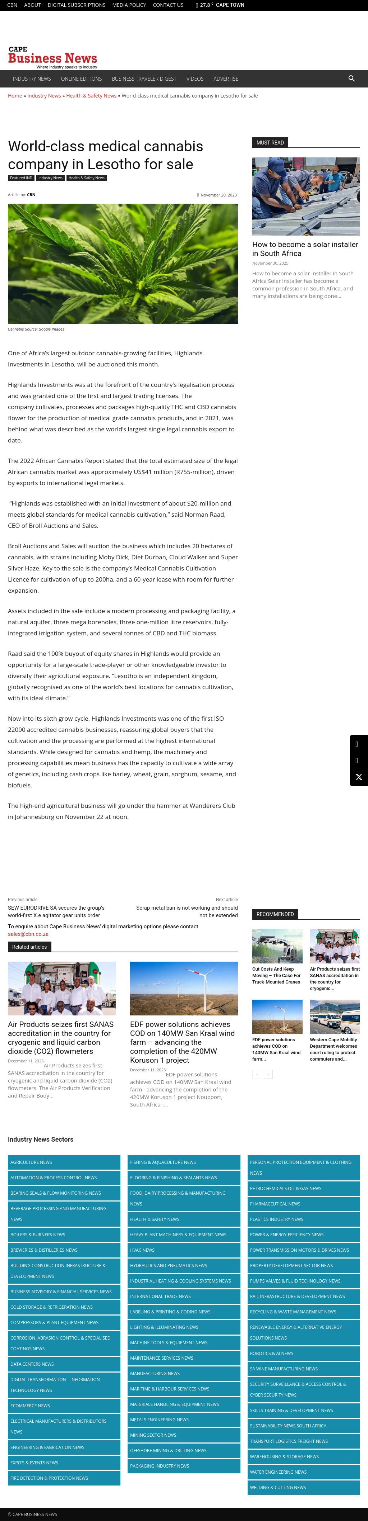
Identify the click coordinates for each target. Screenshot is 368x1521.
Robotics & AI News (271, 1353)
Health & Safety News (91, 95)
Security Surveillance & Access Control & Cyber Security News (298, 1389)
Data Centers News (32, 1364)
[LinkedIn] (359, 744)
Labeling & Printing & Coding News (170, 1312)
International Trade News (160, 1296)
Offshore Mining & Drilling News (168, 1450)
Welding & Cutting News (278, 1487)
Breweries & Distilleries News (44, 1250)
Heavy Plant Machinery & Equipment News (178, 1235)
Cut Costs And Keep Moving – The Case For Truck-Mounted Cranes (276, 975)
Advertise (226, 78)
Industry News (32, 78)
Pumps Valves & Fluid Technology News (295, 1281)
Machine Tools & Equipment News (168, 1343)
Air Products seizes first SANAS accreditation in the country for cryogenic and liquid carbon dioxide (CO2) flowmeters (61, 1038)
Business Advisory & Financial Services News (61, 1292)
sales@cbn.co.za (28, 934)
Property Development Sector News (291, 1265)
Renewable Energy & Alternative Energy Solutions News (296, 1332)
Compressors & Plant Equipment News (54, 1322)
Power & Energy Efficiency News (287, 1235)
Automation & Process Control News (53, 1178)
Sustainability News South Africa (288, 1426)
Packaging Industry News (159, 1466)
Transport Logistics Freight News (289, 1441)
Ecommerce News (30, 1406)
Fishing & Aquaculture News (163, 1162)
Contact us (168, 4)
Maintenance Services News (161, 1358)
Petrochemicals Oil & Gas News (286, 1188)
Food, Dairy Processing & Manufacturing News (177, 1198)
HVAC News (142, 1250)
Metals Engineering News (159, 1420)
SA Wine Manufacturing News (284, 1369)
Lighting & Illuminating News (164, 1327)
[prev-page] (256, 1074)
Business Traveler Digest (144, 78)
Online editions (81, 78)
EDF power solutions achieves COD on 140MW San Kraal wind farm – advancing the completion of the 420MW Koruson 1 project (182, 1042)
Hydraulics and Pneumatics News (168, 1265)
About (32, 4)
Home (15, 95)
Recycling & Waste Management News (293, 1312)
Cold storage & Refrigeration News (51, 1307)
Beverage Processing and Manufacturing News (58, 1213)
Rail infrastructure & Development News (297, 1296)
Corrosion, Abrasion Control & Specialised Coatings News (60, 1343)
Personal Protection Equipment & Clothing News (301, 1167)
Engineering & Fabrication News (47, 1447)
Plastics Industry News (277, 1219)
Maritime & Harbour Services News (169, 1389)
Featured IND (21, 178)
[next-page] (268, 1074)
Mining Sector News (153, 1435)
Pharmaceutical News (275, 1204)
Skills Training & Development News (291, 1410)
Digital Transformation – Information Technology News (55, 1385)
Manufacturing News (155, 1373)
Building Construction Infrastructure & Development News (58, 1270)
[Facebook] (359, 760)
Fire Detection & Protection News (49, 1478)
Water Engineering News (278, 1472)
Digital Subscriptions (77, 4)
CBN (12, 4)
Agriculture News (31, 1162)
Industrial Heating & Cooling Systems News (180, 1281)
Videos (195, 78)
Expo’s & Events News (34, 1463)
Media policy (129, 4)
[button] (351, 79)
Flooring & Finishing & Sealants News (173, 1178)
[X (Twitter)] (359, 777)
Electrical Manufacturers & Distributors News (58, 1426)
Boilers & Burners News (37, 1235)
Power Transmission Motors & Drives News (299, 1250)
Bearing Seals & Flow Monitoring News (55, 1193)
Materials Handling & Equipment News (174, 1404)
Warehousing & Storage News (284, 1457)
